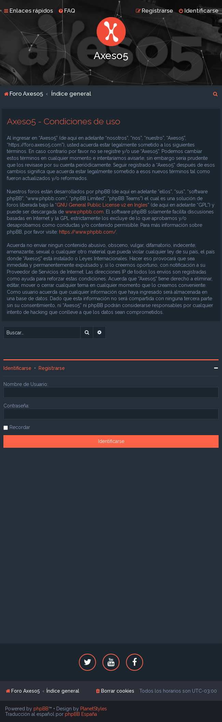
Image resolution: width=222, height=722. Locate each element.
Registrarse (52, 368)
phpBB (40, 708)
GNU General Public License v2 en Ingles (102, 205)
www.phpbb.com (84, 211)
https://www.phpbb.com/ (87, 232)
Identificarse (17, 368)
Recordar (20, 427)
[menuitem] (66, 10)
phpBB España (81, 714)
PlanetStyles (93, 708)
